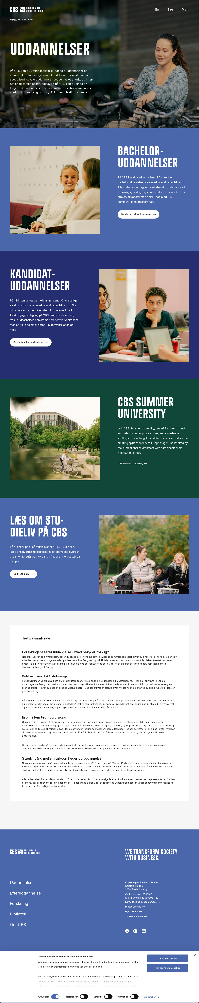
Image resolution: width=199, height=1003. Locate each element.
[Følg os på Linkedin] (144, 932)
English (155, 9)
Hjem (14, 19)
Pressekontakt (133, 906)
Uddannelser (22, 883)
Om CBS (18, 925)
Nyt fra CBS (131, 911)
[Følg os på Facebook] (127, 932)
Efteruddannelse (25, 893)
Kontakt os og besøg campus (140, 901)
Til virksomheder (134, 916)
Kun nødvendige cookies (167, 968)
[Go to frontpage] (27, 9)
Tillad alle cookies (167, 959)
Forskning (19, 904)
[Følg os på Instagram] (135, 932)
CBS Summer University (130, 463)
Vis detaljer (150, 997)
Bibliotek (18, 914)
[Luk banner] (195, 956)
